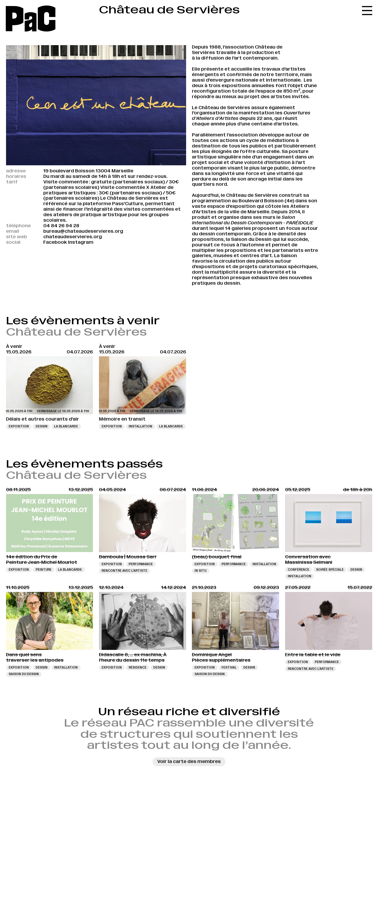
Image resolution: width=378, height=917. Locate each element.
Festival (229, 667)
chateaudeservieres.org (72, 237)
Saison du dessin (24, 674)
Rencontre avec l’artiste (124, 571)
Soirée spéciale (330, 569)
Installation (140, 426)
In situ (200, 571)
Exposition (19, 426)
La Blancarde (66, 426)
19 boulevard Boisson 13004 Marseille (88, 171)
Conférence (298, 569)
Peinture (43, 569)
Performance (141, 564)
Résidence (137, 667)
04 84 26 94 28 (61, 226)
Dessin (42, 426)
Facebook (55, 242)
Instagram (80, 242)
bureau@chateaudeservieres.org (83, 231)
